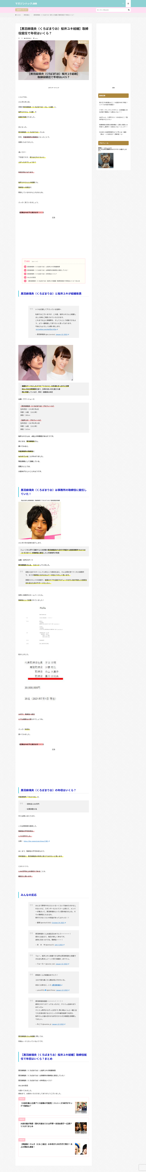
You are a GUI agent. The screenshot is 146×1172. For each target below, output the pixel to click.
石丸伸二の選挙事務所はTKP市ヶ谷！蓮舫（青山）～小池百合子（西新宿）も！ (112, 133)
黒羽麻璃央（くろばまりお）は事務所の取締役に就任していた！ (46, 270)
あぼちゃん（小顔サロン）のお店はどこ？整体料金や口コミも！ (113, 118)
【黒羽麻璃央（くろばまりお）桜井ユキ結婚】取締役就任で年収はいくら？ (53, 15)
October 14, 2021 (59, 923)
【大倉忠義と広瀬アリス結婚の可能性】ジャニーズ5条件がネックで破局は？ (46, 1104)
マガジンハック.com (26, 3)
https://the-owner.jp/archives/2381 (37, 841)
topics (36, 38)
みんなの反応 (30, 277)
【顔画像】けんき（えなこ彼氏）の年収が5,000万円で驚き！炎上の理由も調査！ (46, 1145)
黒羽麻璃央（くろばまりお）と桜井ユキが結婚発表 (42, 266)
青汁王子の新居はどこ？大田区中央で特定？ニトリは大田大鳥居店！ (113, 103)
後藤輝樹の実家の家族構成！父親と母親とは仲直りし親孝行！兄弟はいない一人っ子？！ (113, 126)
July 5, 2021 (59, 945)
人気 (34, 10)
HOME (19, 15)
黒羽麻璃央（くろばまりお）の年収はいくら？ (40, 274)
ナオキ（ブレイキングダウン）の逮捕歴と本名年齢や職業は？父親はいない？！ (113, 111)
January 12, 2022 (62, 334)
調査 (38, 10)
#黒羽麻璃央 (57, 985)
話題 (30, 10)
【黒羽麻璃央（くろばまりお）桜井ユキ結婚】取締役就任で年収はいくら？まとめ (52, 281)
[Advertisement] (54, 233)
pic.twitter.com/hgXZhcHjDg (47, 329)
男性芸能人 (27, 15)
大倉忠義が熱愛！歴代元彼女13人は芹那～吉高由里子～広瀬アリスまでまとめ (46, 1124)
